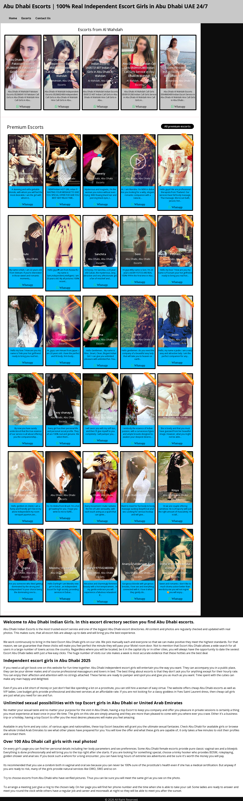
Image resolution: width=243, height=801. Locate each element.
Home (13, 14)
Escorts (26, 14)
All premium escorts (177, 125)
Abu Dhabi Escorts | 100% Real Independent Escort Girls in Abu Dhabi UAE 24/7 (105, 6)
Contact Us (42, 14)
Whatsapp (24, 104)
